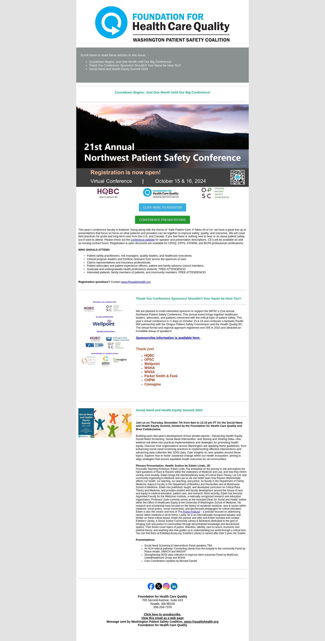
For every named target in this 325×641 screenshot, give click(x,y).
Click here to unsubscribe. (162, 614)
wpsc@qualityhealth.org (136, 281)
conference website (143, 239)
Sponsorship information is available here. (168, 337)
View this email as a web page (162, 618)
